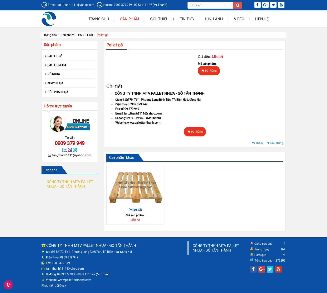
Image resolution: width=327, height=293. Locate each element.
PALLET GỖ (85, 35)
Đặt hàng (209, 70)
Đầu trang (275, 143)
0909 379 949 (123, 4)
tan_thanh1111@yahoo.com (75, 4)
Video (239, 19)
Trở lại (257, 143)
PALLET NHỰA (57, 65)
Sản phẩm (129, 19)
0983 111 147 (143, 4)
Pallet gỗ (102, 35)
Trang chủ (98, 19)
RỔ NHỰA (54, 74)
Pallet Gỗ (135, 210)
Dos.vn (63, 285)
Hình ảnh (214, 19)
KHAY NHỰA (55, 83)
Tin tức (187, 19)
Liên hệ (262, 19)
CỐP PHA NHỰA (58, 92)
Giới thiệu (159, 19)
